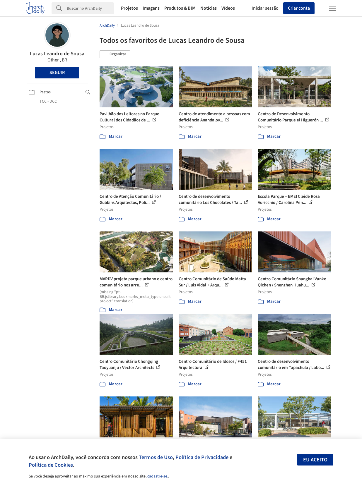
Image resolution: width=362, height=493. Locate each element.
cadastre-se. (157, 476)
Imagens (151, 8)
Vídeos (228, 8)
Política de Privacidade (201, 457)
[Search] (90, 8)
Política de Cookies (51, 465)
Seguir (57, 72)
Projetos (129, 8)
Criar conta (299, 8)
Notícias (208, 8)
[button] (115, 54)
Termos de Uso (156, 457)
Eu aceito (315, 459)
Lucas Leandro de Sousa (57, 53)
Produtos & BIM (180, 8)
